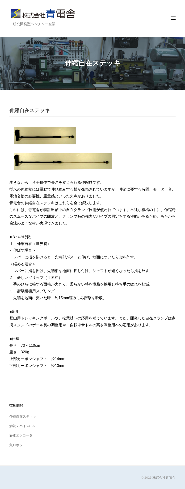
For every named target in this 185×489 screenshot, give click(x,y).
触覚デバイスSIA (22, 426)
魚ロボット (17, 445)
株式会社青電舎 (164, 477)
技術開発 (16, 405)
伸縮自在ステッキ (22, 416)
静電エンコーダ (21, 435)
